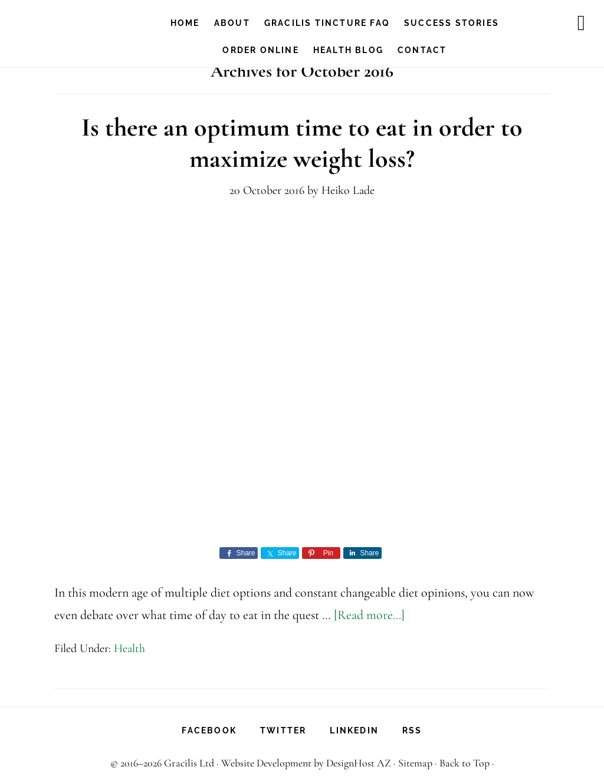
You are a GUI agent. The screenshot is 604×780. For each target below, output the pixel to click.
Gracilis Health (81, 21)
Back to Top (464, 762)
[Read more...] (369, 615)
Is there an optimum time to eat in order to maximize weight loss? (302, 143)
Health (129, 648)
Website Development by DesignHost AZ (306, 762)
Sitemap (415, 762)
